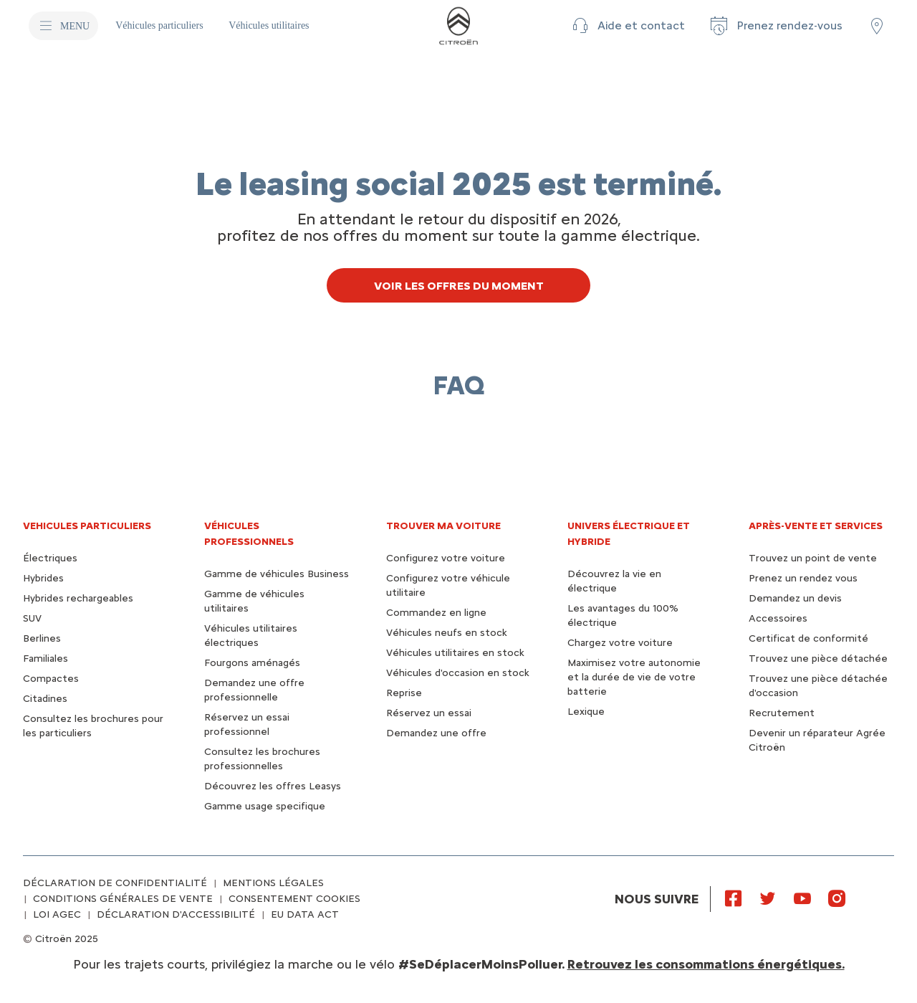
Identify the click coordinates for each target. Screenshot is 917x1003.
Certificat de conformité (808, 638)
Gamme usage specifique (264, 806)
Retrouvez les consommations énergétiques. (706, 964)
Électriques (50, 558)
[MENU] (63, 25)
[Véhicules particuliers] (160, 26)
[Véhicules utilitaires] (269, 26)
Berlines (42, 638)
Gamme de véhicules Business (276, 574)
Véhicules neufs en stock (446, 633)
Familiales (45, 658)
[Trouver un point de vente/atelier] (876, 25)
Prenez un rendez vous (803, 578)
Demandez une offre (436, 733)
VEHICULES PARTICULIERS (87, 526)
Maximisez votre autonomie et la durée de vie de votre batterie (634, 677)
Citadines (45, 699)
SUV (32, 618)
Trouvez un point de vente (813, 558)
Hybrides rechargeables (78, 598)
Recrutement (782, 713)
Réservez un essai (428, 713)
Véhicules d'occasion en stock (457, 673)
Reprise (404, 693)
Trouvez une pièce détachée (818, 658)
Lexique (586, 711)
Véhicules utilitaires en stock (455, 653)
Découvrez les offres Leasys (272, 786)
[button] (627, 25)
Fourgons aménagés (252, 663)
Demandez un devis (795, 598)
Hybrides (43, 578)
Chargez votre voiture (620, 643)
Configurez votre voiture (445, 558)
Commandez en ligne (436, 613)
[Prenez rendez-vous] (775, 25)
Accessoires (778, 618)
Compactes (51, 678)
